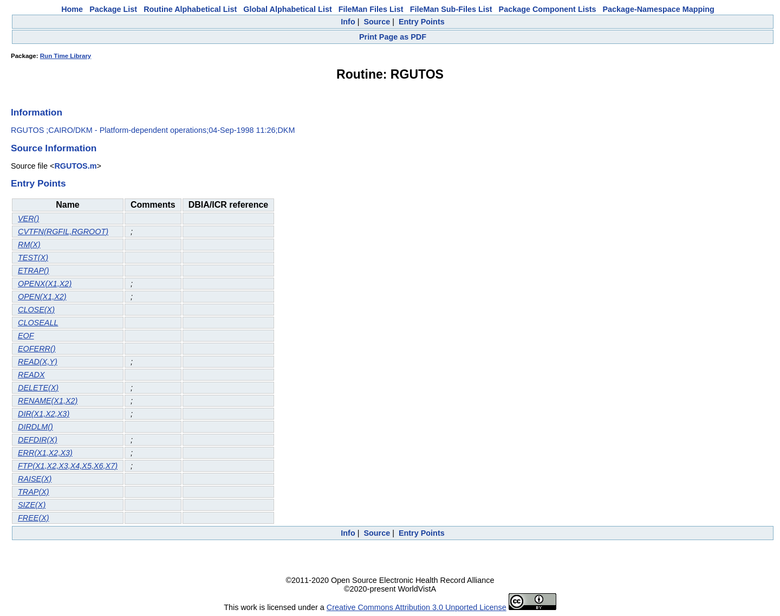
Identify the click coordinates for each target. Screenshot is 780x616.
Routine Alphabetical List (190, 9)
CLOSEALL (38, 322)
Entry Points (422, 21)
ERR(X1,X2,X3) (45, 452)
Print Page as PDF (392, 37)
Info (348, 21)
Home (72, 9)
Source (376, 21)
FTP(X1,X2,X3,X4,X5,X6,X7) (68, 465)
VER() (28, 218)
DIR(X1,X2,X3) (43, 413)
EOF (26, 335)
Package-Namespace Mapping (658, 9)
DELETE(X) (38, 387)
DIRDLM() (35, 426)
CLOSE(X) (36, 309)
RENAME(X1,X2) (47, 400)
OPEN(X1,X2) (42, 296)
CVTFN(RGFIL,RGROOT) (63, 231)
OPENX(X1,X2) (45, 283)
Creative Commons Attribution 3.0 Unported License (416, 607)
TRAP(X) (33, 491)
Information (36, 112)
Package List (113, 9)
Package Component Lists (547, 9)
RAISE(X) (34, 478)
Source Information (53, 148)
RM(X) (29, 244)
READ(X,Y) (37, 361)
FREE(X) (33, 518)
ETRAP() (33, 270)
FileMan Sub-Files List (451, 9)
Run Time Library (66, 56)
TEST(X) (33, 257)
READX (31, 374)
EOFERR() (37, 348)
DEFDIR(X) (37, 439)
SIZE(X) (32, 505)
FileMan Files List (371, 9)
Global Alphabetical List (287, 9)
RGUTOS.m (75, 166)
